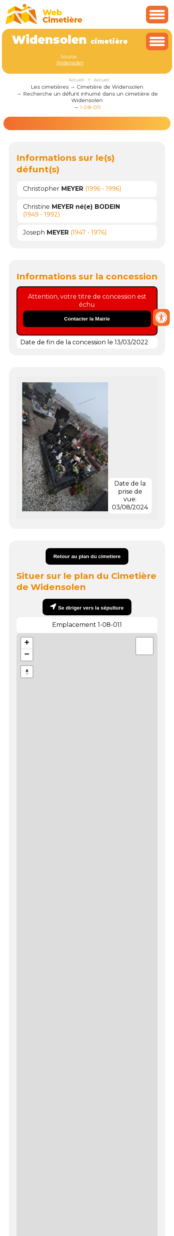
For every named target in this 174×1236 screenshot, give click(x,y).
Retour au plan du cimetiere (87, 556)
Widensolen (70, 63)
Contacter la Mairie (87, 319)
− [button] (27, 655)
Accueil (76, 80)
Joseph (46, 232)
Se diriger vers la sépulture (90, 608)
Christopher (53, 188)
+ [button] (27, 643)
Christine (71, 206)
